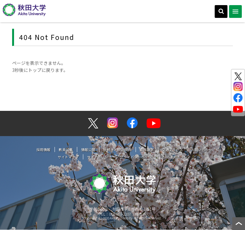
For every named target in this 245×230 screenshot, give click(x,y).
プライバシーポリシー (137, 156)
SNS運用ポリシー (177, 156)
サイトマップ (68, 156)
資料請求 (147, 149)
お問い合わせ (201, 149)
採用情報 (43, 149)
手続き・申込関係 (117, 149)
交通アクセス (172, 149)
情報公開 (88, 149)
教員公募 (66, 149)
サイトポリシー (99, 156)
